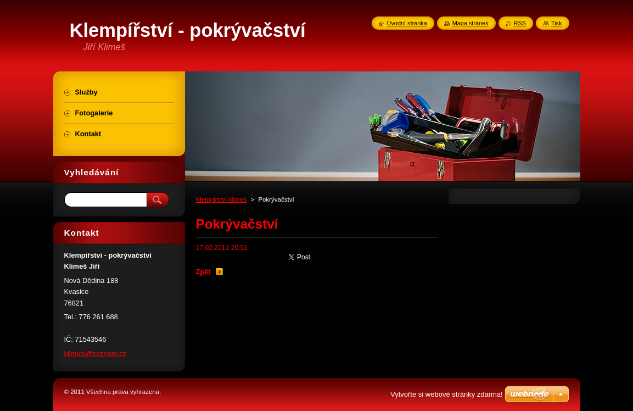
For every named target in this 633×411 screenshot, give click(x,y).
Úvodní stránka (407, 23)
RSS (520, 23)
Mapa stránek (470, 23)
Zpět (203, 272)
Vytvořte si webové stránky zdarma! (446, 394)
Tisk (556, 23)
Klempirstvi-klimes (221, 199)
